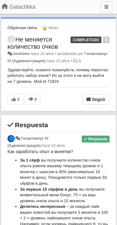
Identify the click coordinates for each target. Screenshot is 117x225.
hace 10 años (53, 145)
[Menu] (106, 7)
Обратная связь (22, 27)
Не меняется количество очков (32, 43)
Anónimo (21, 54)
